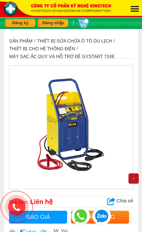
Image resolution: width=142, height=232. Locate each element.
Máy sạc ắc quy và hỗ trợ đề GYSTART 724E (62, 56)
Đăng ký (20, 22)
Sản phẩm (20, 41)
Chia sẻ (120, 200)
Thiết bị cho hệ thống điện (42, 48)
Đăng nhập (53, 22)
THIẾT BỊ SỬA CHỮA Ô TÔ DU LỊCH (74, 41)
